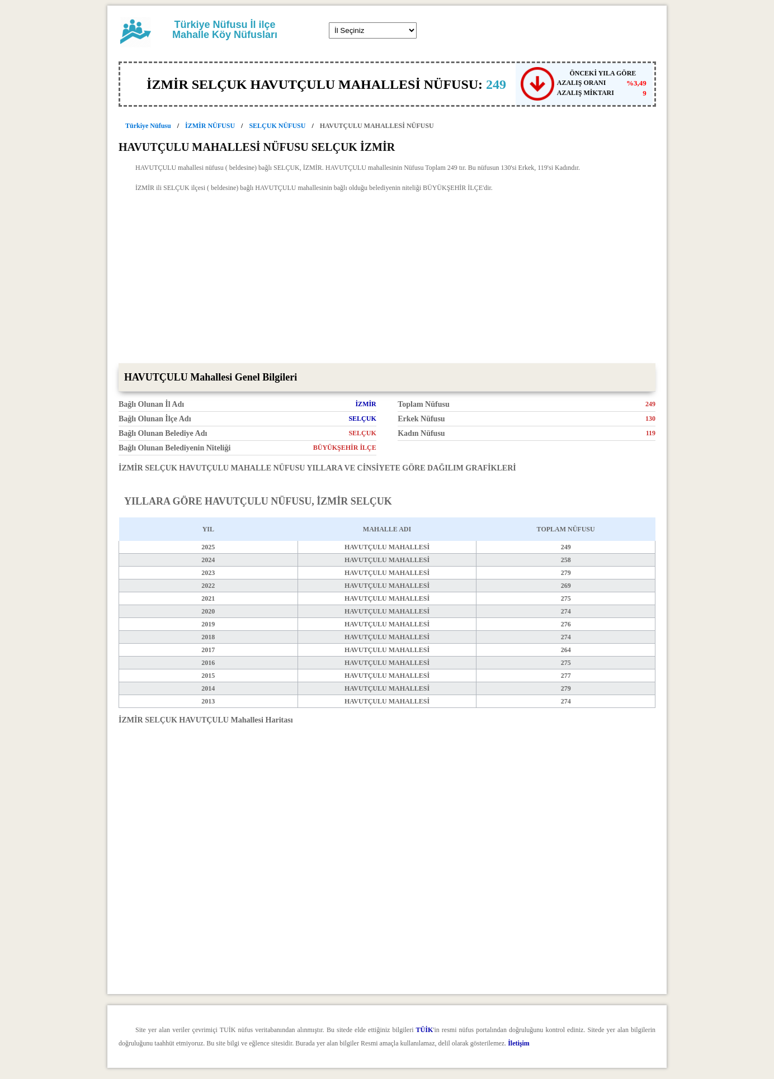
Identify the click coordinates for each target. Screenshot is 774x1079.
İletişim (519, 1043)
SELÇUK (362, 418)
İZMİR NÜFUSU (210, 126)
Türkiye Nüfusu (148, 126)
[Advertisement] (387, 279)
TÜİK (424, 1030)
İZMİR (365, 404)
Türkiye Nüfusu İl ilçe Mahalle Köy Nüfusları (224, 29)
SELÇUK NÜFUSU (277, 126)
